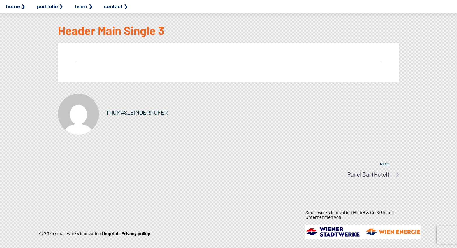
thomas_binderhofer (137, 112)
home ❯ (15, 6)
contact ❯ (116, 6)
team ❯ (83, 6)
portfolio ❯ (50, 6)
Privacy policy (136, 233)
